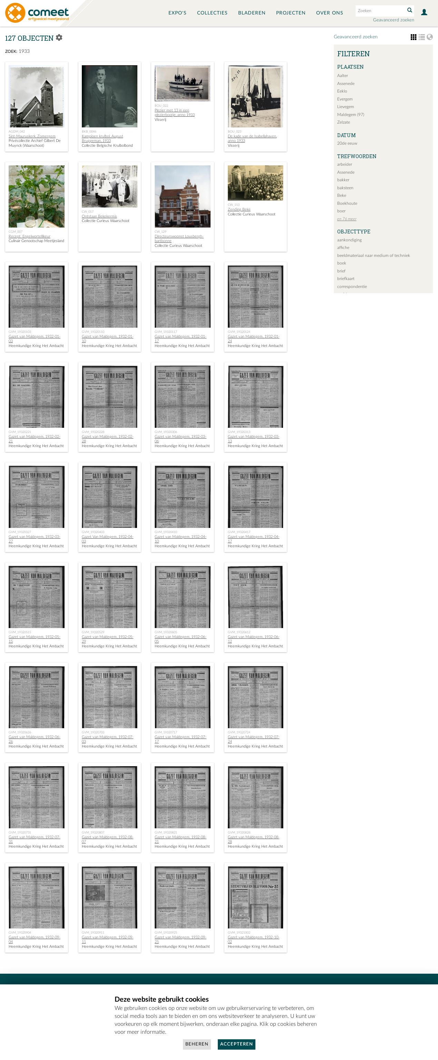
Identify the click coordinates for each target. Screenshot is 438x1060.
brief (341, 271)
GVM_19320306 (166, 432)
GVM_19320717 (166, 732)
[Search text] (380, 11)
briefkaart (345, 279)
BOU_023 (234, 131)
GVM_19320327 (20, 532)
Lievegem (345, 107)
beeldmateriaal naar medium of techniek (373, 255)
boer (341, 211)
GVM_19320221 (20, 432)
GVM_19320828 (239, 832)
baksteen (345, 188)
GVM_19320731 (20, 832)
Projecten (291, 13)
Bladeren (252, 13)
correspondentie (352, 287)
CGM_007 (15, 231)
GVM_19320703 (93, 732)
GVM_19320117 (166, 332)
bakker (343, 180)
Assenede (345, 83)
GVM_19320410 (166, 532)
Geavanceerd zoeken (393, 20)
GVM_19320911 (93, 932)
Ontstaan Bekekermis (99, 216)
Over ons (329, 13)
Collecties (212, 13)
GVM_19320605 (166, 632)
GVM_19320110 (93, 332)
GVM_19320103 (20, 332)
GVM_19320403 (93, 532)
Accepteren (236, 1044)
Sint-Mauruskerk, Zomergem (32, 136)
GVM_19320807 (93, 832)
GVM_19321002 (239, 932)
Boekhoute (347, 203)
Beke (341, 195)
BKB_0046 (89, 131)
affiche (343, 247)
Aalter (342, 76)
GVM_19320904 (20, 932)
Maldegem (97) (350, 115)
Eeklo (342, 91)
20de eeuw (347, 143)
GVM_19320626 (20, 732)
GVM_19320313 (239, 432)
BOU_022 (161, 105)
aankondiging (349, 240)
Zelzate (343, 122)
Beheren (196, 1044)
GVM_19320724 (239, 732)
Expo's (177, 13)
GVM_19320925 (166, 932)
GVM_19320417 (239, 532)
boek (341, 263)
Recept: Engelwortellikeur (29, 236)
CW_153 (234, 204)
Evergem (345, 99)
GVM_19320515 (20, 632)
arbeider (344, 164)
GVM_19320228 (93, 432)
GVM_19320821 (166, 832)
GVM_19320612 (239, 632)
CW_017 (88, 211)
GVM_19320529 (93, 632)
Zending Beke (239, 209)
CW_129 (160, 231)
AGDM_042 (17, 131)
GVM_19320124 (239, 332)
